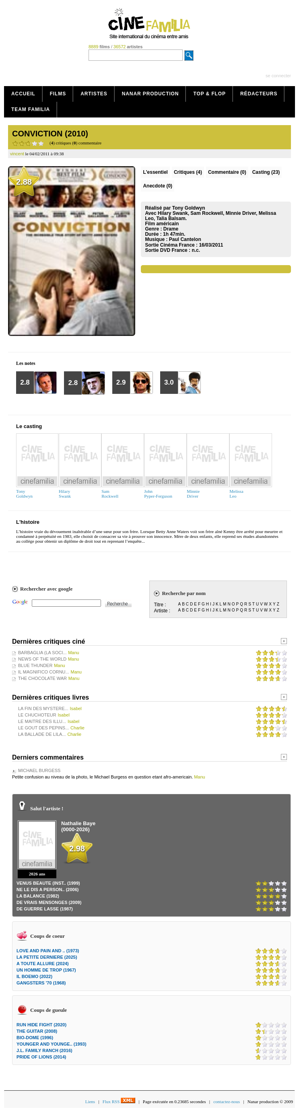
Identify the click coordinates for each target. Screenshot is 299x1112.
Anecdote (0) (157, 186)
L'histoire (27, 522)
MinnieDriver (193, 493)
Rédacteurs (258, 94)
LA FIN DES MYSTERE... (43, 708)
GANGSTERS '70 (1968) (41, 982)
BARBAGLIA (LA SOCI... (42, 652)
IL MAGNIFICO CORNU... (43, 671)
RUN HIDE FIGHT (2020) (41, 1024)
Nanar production (150, 94)
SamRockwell (109, 493)
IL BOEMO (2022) (34, 976)
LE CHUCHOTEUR (37, 715)
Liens (90, 1101)
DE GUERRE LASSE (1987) (44, 908)
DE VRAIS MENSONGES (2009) (48, 902)
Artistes (93, 94)
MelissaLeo (236, 493)
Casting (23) (266, 172)
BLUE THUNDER (35, 665)
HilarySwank (65, 493)
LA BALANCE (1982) (37, 896)
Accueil (23, 94)
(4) (188, 172)
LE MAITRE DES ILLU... (42, 721)
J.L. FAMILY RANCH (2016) (44, 1050)
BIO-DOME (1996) (34, 1037)
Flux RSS (119, 1101)
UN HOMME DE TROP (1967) (46, 970)
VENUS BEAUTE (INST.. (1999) (48, 883)
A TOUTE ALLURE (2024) (42, 963)
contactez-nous (226, 1101)
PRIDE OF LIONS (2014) (41, 1056)
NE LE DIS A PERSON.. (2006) (47, 889)
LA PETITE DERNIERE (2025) (46, 957)
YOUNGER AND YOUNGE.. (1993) (51, 1044)
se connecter (278, 75)
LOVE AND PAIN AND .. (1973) (47, 950)
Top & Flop (209, 94)
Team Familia (30, 109)
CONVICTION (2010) (50, 133)
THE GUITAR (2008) (36, 1031)
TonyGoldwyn (24, 493)
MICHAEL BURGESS (39, 770)
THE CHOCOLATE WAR (42, 678)
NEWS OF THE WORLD (42, 659)
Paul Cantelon (185, 239)
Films (58, 94)
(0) (227, 172)
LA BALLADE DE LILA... (42, 734)
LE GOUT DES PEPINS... (43, 727)
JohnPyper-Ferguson (158, 493)
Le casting (29, 426)
